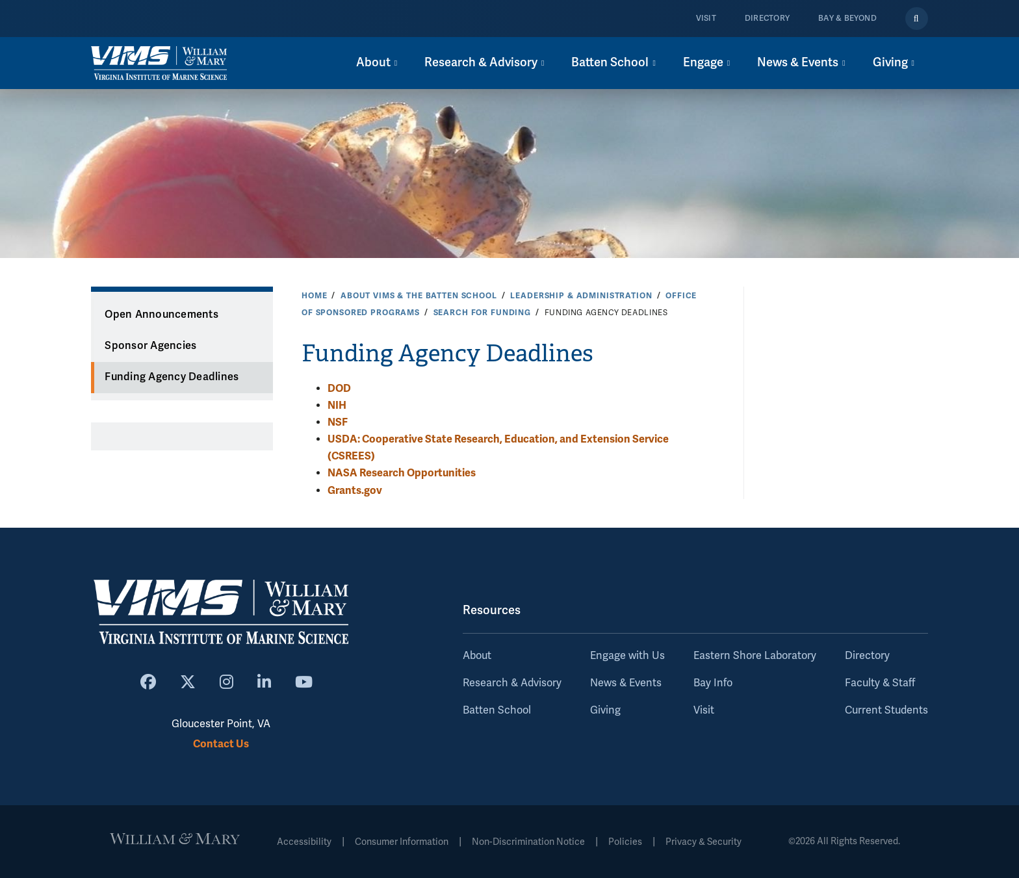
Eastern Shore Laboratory (754, 655)
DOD (339, 388)
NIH (337, 405)
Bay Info (712, 683)
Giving (605, 710)
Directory (767, 18)
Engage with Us (627, 655)
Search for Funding (482, 312)
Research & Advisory (512, 683)
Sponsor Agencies (150, 345)
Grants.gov (355, 490)
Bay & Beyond (847, 18)
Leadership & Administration (581, 296)
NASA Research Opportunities (402, 473)
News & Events (626, 683)
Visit (706, 18)
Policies (625, 841)
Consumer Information (401, 841)
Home (314, 296)
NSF (338, 422)
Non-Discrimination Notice (528, 841)
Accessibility (304, 841)
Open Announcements (161, 314)
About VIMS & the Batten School (419, 296)
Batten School (497, 710)
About (477, 655)
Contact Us (221, 744)
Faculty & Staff (880, 683)
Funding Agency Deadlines (172, 376)
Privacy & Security (703, 841)
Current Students (886, 710)
